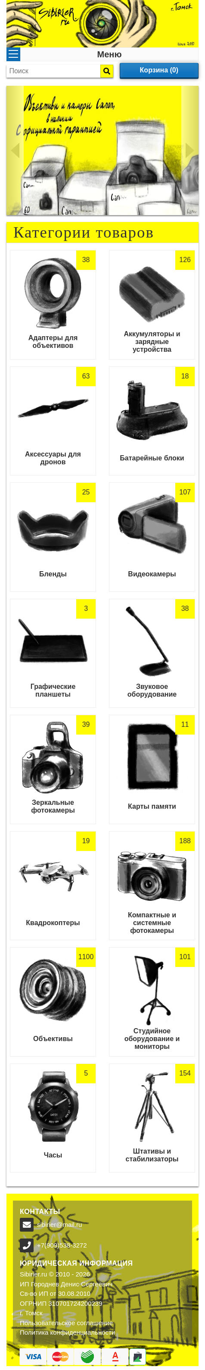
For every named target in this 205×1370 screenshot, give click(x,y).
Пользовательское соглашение (66, 1322)
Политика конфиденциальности (67, 1332)
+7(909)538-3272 (62, 1245)
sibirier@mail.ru (59, 1224)
